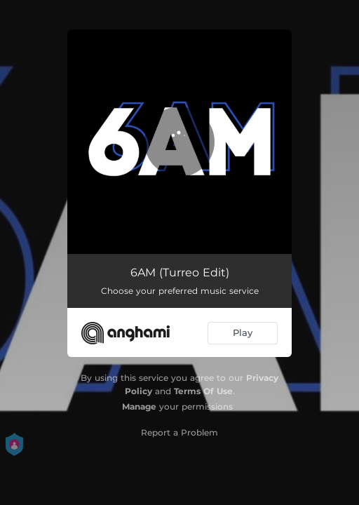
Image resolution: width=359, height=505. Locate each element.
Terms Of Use (203, 391)
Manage (139, 406)
